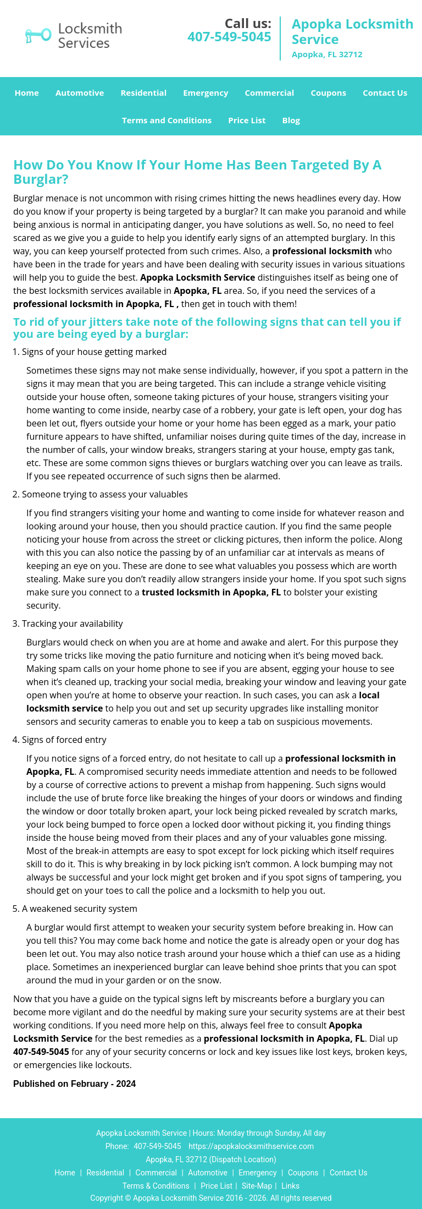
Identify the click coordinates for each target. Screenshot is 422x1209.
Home (27, 92)
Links (290, 1185)
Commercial (269, 92)
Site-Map (257, 1185)
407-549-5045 (229, 36)
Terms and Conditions (167, 119)
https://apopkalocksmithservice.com (251, 1146)
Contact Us (385, 92)
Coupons (328, 92)
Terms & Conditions (156, 1185)
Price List (246, 119)
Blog (291, 119)
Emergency (205, 92)
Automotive (79, 92)
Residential (143, 92)
